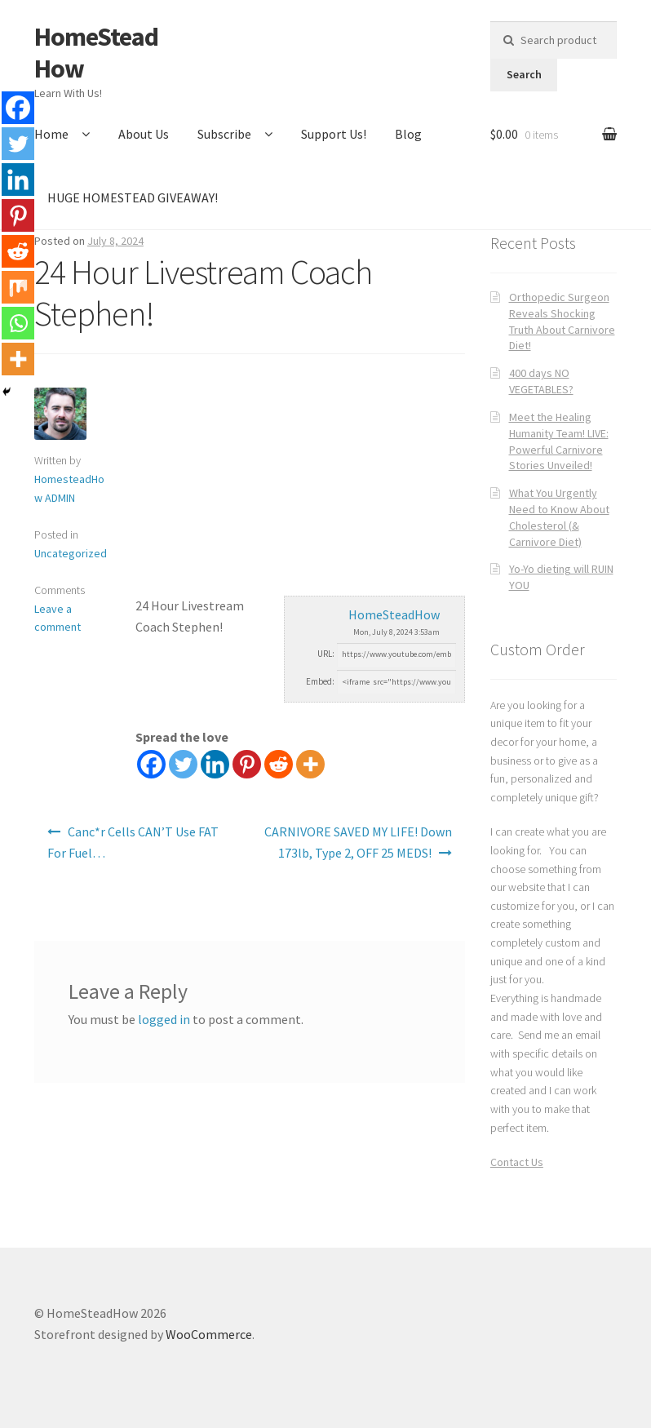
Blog (408, 134)
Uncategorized (70, 553)
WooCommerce (209, 1334)
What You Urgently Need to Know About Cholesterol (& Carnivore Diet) (559, 517)
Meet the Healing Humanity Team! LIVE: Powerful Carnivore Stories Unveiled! (559, 441)
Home (51, 134)
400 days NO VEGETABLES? (541, 381)
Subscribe (224, 134)
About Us (143, 134)
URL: (325, 653)
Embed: (320, 681)
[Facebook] (151, 764)
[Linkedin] (215, 764)
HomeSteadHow (96, 52)
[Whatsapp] (18, 323)
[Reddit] (278, 764)
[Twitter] (183, 764)
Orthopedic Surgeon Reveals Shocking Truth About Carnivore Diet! (562, 321)
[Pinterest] (246, 764)
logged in (164, 1019)
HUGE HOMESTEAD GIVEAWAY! (132, 197)
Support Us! (333, 134)
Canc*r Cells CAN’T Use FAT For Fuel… (133, 842)
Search (524, 74)
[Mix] (18, 287)
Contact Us (516, 1162)
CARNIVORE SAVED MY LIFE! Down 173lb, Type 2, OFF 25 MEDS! (358, 842)
